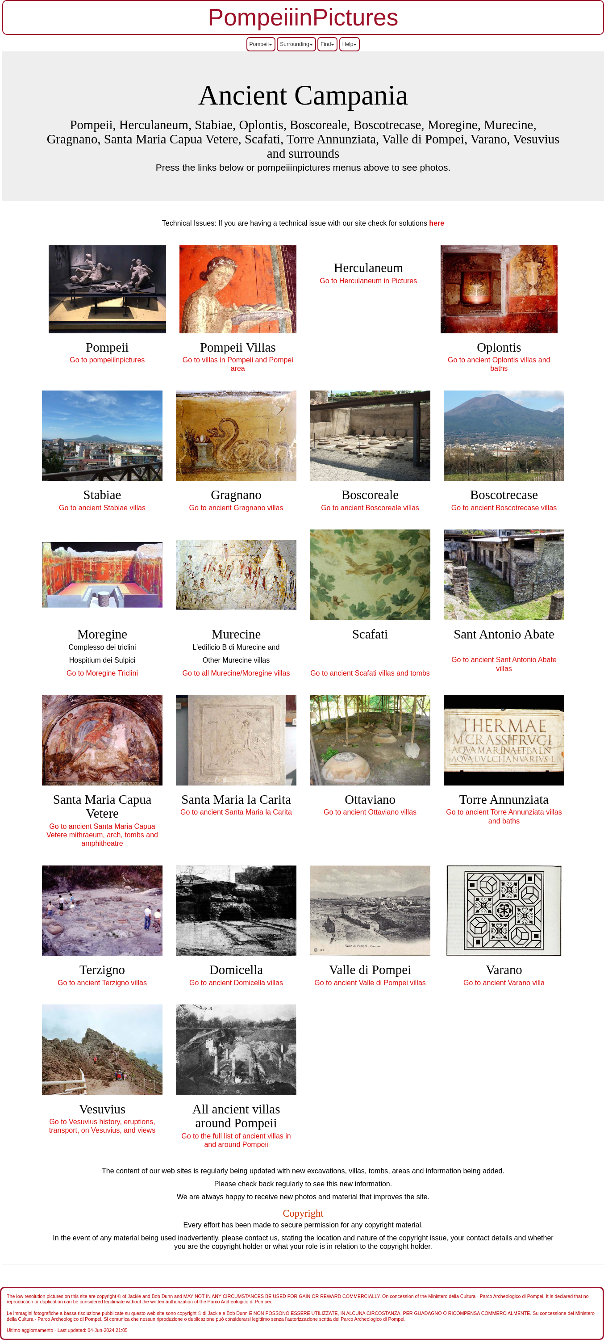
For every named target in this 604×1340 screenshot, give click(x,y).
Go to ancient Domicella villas (236, 983)
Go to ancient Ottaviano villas (370, 812)
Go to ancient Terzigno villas (102, 983)
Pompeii (261, 44)
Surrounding (296, 44)
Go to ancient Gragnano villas (236, 508)
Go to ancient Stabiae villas (102, 508)
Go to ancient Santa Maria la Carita (236, 812)
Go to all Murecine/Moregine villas (236, 673)
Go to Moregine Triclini (102, 673)
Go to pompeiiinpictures (107, 360)
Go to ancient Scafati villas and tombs (370, 673)
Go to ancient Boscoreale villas (370, 508)
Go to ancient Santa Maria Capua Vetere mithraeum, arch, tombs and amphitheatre (102, 835)
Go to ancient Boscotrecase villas (504, 508)
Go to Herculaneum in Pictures (368, 281)
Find (327, 44)
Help (349, 44)
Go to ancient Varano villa (504, 983)
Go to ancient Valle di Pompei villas (370, 983)
